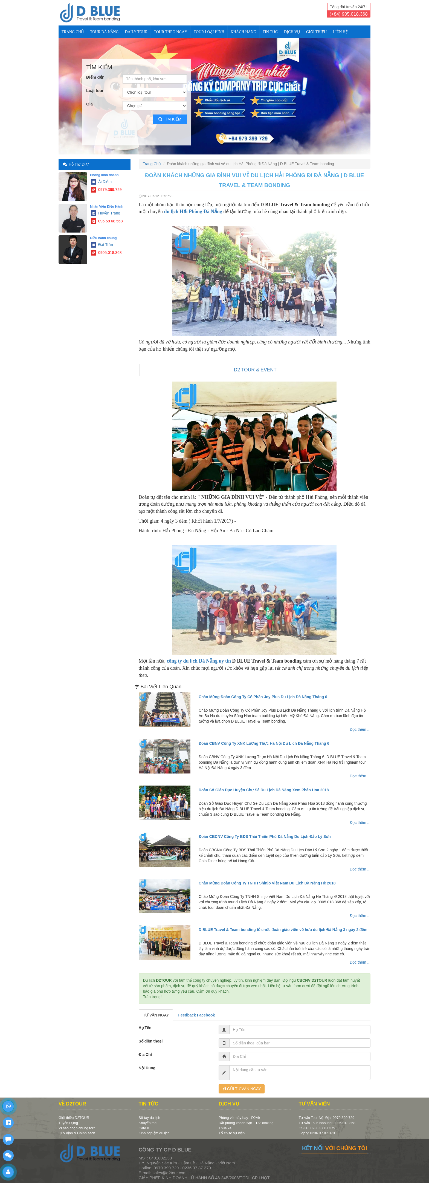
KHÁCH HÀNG (243, 32)
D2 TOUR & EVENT (255, 370)
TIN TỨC (270, 32)
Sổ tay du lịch (149, 1118)
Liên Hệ (340, 32)
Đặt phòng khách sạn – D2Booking (246, 1123)
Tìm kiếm (169, 119)
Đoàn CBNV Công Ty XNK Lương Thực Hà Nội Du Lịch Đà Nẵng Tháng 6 (264, 743)
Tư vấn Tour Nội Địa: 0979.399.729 (327, 1118)
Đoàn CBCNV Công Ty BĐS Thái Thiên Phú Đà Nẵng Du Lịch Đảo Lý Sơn (265, 836)
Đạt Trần (102, 244)
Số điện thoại (151, 1041)
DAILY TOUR (136, 32)
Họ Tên (145, 1028)
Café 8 (144, 1128)
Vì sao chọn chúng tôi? (77, 1128)
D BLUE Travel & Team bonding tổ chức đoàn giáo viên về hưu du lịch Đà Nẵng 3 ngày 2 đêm (283, 929)
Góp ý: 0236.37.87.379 (317, 1133)
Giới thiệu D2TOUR (74, 1118)
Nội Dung (147, 1068)
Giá (89, 104)
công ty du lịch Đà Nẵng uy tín (199, 661)
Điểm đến (95, 77)
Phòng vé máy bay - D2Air (239, 1118)
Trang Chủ (73, 32)
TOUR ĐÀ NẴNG (104, 32)
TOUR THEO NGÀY (170, 32)
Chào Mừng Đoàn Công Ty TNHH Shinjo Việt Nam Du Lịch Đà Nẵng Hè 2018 (267, 883)
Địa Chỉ (145, 1054)
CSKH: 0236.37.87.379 (317, 1128)
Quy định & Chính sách (77, 1133)
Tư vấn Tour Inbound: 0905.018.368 (327, 1123)
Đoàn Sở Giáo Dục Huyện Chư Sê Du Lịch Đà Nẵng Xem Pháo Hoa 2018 (264, 790)
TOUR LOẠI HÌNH (209, 32)
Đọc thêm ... (360, 729)
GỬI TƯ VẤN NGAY (241, 1089)
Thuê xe (225, 1128)
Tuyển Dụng (68, 1123)
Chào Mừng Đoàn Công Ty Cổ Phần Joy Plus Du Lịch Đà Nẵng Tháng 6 (263, 697)
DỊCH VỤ (292, 32)
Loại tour (95, 90)
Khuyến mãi (148, 1123)
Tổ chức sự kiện (232, 1133)
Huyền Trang (105, 213)
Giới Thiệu (316, 32)
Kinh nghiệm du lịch (154, 1133)
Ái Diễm (101, 181)
